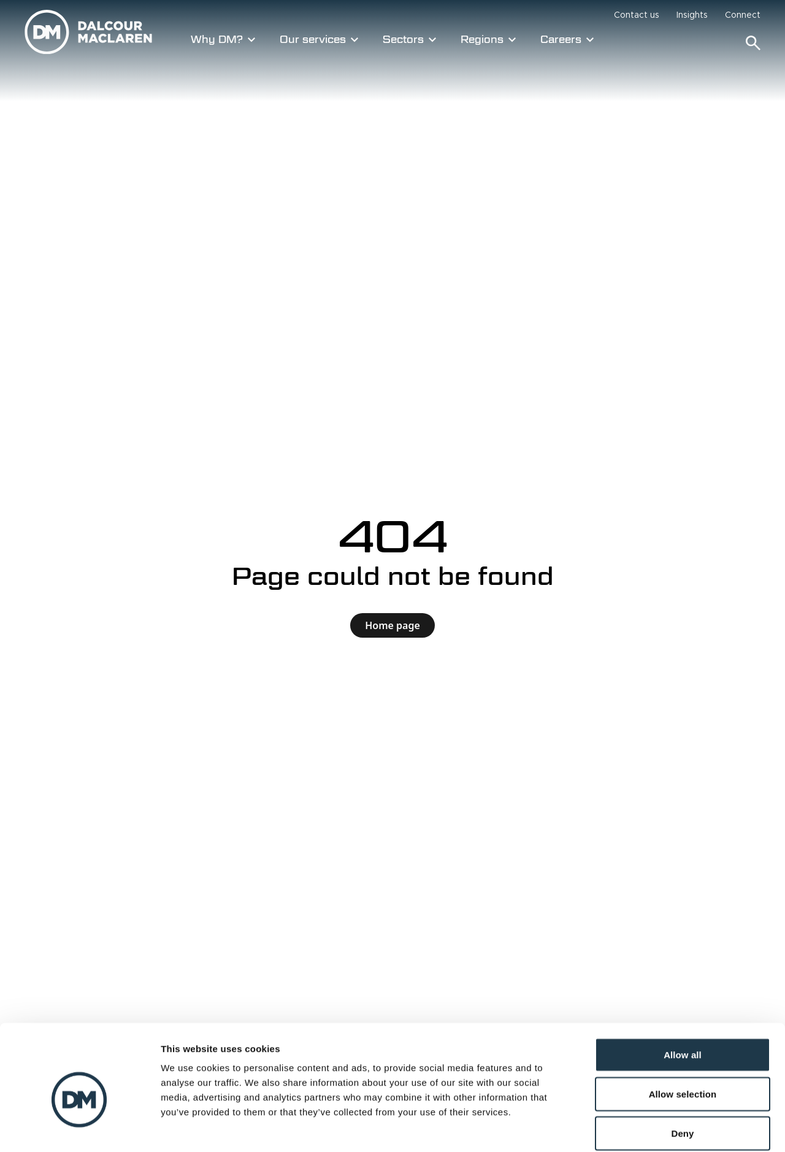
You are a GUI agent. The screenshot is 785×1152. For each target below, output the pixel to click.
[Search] (753, 43)
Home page (392, 625)
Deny (682, 1071)
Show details (643, 1128)
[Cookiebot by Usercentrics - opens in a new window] (79, 1128)
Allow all (683, 993)
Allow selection (683, 1032)
